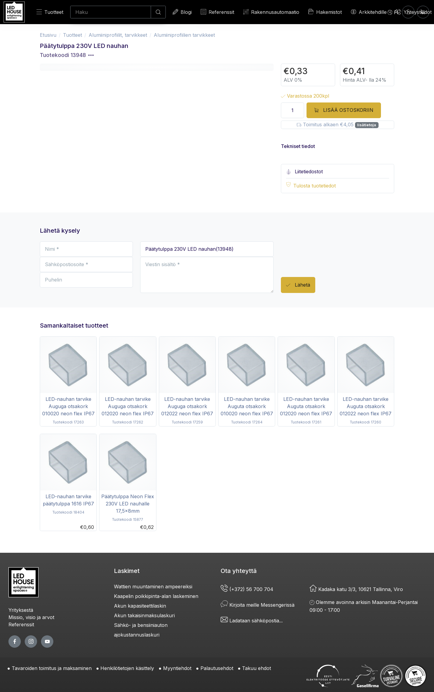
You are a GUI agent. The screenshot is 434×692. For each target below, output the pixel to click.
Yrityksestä (20, 610)
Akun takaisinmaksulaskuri (144, 615)
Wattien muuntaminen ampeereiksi (153, 586)
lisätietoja (366, 125)
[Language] (393, 12)
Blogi (182, 12)
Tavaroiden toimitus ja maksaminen (52, 668)
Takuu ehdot (256, 668)
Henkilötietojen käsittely (127, 668)
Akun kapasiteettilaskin (140, 606)
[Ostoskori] (423, 12)
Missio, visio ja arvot (31, 617)
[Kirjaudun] (408, 12)
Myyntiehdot (177, 668)
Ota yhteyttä (239, 570)
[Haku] (110, 12)
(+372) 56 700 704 (247, 589)
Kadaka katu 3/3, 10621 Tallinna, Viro (356, 589)
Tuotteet (49, 12)
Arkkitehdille (369, 12)
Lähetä (298, 285)
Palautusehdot (216, 668)
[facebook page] (14, 641)
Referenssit (217, 12)
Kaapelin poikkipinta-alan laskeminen (156, 596)
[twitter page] (31, 641)
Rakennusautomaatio (271, 12)
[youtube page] (47, 641)
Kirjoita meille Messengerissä (257, 605)
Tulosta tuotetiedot (314, 186)
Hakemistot (325, 12)
